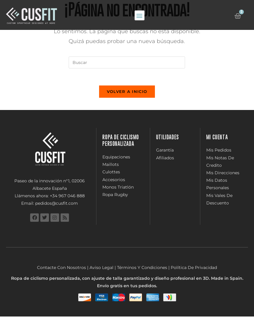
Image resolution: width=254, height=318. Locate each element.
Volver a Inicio (127, 92)
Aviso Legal (101, 269)
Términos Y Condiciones (142, 269)
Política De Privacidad (194, 269)
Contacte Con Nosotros (61, 269)
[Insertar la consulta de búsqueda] (127, 62)
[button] (139, 15)
